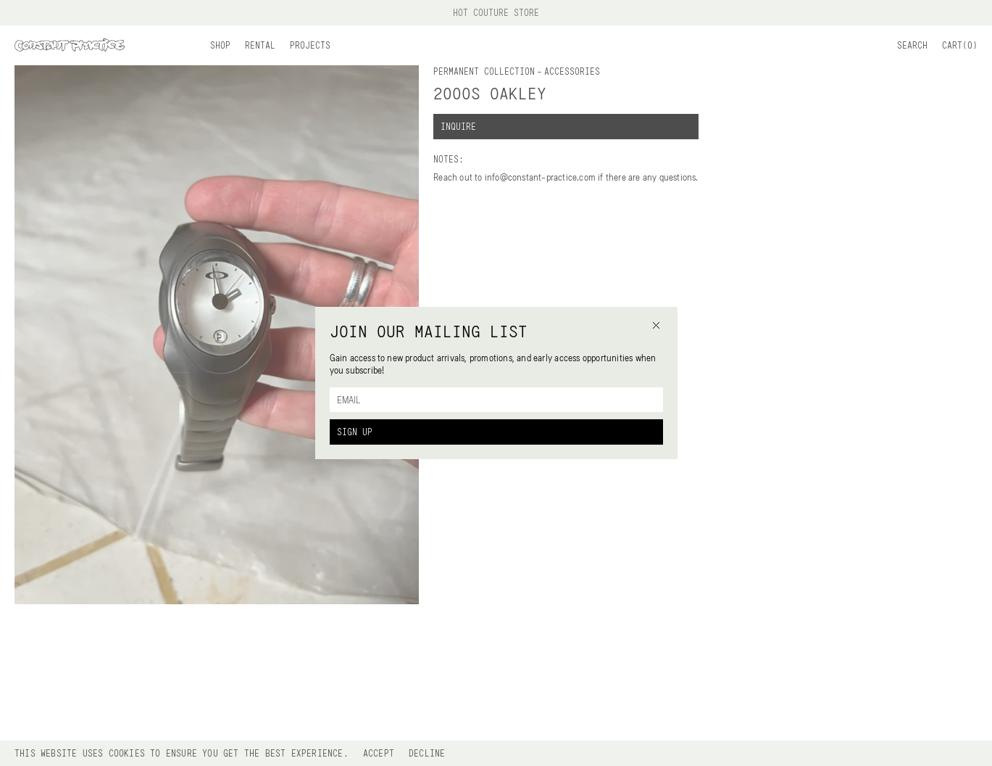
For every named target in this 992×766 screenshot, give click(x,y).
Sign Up (354, 431)
